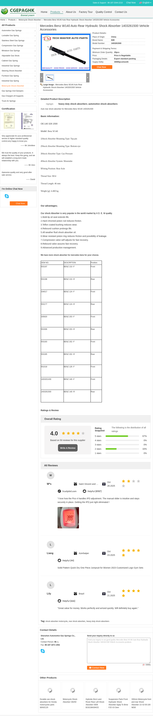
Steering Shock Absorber (12, 71)
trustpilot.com (69, 491)
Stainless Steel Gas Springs (13, 41)
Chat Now (131, 2)
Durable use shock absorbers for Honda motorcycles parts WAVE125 (48, 703)
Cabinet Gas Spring (10, 61)
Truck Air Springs (9, 101)
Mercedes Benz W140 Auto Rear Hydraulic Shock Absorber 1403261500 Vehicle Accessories (62, 87)
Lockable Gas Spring (10, 35)
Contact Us (121, 12)
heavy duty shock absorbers (97, 621)
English (148, 2)
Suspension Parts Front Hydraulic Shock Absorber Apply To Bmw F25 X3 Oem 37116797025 (118, 704)
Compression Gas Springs (12, 46)
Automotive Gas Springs (11, 30)
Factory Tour (86, 12)
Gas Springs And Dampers (12, 91)
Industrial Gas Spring (10, 81)
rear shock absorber (77, 621)
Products (55, 12)
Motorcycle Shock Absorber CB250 (70, 700)
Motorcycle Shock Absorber (30, 20)
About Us (71, 12)
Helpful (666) (68, 601)
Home (44, 12)
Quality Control (104, 12)
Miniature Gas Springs (11, 51)
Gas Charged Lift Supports (12, 96)
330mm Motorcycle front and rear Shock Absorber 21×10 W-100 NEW (141, 703)
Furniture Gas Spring (10, 76)
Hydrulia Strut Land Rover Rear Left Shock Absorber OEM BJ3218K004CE (95, 703)
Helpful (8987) (95, 491)
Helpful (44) (68, 560)
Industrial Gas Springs (11, 66)
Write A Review (67, 448)
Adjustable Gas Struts (10, 56)
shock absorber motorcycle (56, 621)
